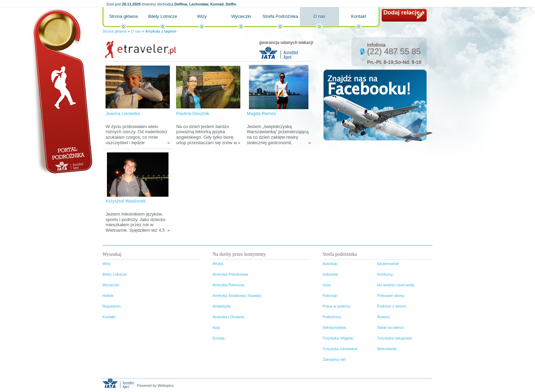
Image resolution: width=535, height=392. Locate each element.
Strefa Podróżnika (280, 16)
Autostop (330, 264)
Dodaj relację (401, 12)
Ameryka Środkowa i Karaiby (236, 295)
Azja (216, 327)
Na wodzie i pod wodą (395, 285)
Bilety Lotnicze (162, 16)
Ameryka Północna (228, 285)
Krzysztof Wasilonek (126, 201)
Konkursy (385, 274)
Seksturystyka (334, 327)
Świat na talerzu (390, 327)
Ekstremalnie (388, 264)
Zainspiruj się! (334, 359)
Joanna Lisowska (123, 113)
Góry (327, 285)
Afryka (217, 264)
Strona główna (123, 16)
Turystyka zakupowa (394, 338)
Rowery (383, 317)
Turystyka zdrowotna (340, 349)
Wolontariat (386, 349)
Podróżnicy (332, 317)
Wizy (202, 16)
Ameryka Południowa (230, 274)
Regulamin (111, 306)
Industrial (330, 274)
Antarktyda (221, 306)
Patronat (330, 295)
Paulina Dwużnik (192, 113)
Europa (218, 338)
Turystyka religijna (338, 338)
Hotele (107, 295)
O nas (320, 16)
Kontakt (358, 16)
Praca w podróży (337, 306)
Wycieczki (241, 16)
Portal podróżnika (61, 91)
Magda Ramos (261, 113)
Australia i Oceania (228, 317)
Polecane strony (390, 295)
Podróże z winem (391, 306)
